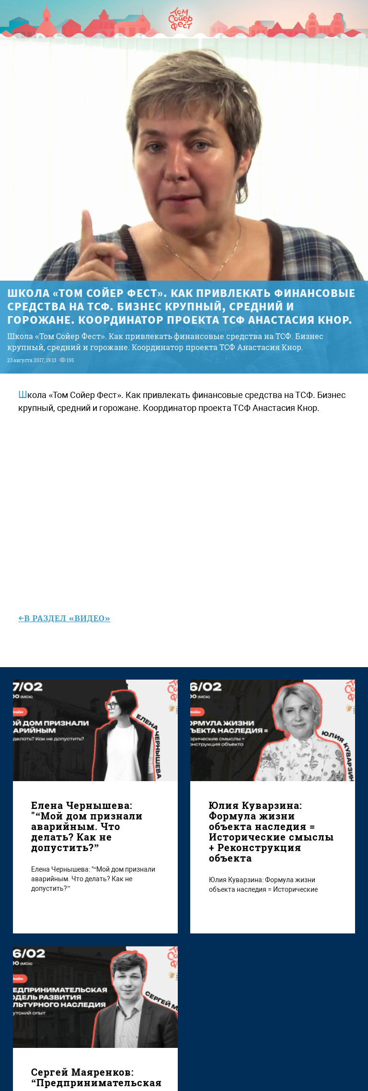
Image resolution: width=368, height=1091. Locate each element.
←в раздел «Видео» (64, 618)
